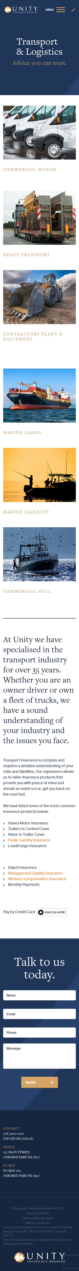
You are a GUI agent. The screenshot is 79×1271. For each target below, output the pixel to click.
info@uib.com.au (18, 1138)
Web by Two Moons (38, 1222)
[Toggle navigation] (60, 9)
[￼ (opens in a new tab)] (51, 911)
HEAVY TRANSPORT (26, 255)
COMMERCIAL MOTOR (29, 169)
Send (30, 1082)
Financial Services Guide (38, 1218)
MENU (50, 9)
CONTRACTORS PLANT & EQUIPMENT (33, 336)
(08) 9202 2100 (13, 1133)
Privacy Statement (38, 1213)
